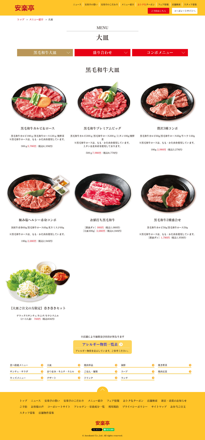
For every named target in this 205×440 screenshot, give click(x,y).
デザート (51, 377)
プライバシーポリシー (135, 406)
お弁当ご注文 (178, 406)
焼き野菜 (162, 365)
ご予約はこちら (158, 11)
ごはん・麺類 (91, 371)
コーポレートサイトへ (184, 11)
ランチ (124, 377)
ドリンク (88, 377)
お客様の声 (37, 406)
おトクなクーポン (133, 400)
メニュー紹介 (127, 4)
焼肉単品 (88, 365)
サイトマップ (159, 406)
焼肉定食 (162, 371)
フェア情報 (163, 4)
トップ (20, 19)
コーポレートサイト (58, 406)
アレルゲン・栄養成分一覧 (89, 406)
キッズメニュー (18, 377)
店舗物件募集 (46, 412)
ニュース (77, 4)
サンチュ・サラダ (19, 371)
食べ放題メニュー (19, 365)
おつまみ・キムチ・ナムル (60, 371)
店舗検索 (176, 4)
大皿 (49, 365)
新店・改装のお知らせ (174, 400)
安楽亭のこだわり (109, 4)
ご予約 (23, 406)
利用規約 (113, 406)
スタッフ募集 (190, 4)
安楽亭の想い (91, 4)
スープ (124, 371)
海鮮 (123, 365)
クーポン (146, 4)
